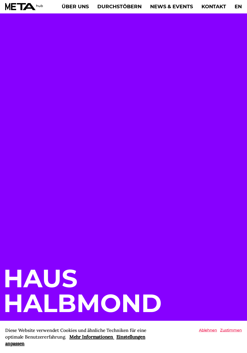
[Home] (24, 6)
